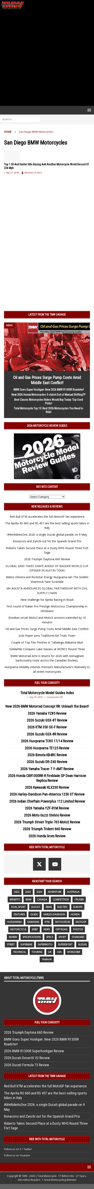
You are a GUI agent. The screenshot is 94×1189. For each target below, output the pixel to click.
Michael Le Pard (33, 172)
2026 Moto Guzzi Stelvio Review (47, 815)
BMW (28, 899)
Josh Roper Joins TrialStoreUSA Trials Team (47, 635)
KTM (47, 922)
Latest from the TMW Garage (47, 314)
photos (78, 929)
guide (34, 914)
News (46, 929)
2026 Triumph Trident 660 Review (47, 829)
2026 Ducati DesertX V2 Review (27, 1058)
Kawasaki (33, 922)
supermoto (45, 944)
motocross (62, 922)
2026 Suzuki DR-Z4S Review (47, 762)
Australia (73, 892)
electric (62, 907)
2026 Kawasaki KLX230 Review (47, 787)
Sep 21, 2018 (12, 172)
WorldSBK (73, 952)
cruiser (79, 899)
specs (49, 937)
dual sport (18, 907)
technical (19, 952)
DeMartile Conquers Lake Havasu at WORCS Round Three (47, 649)
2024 (39, 892)
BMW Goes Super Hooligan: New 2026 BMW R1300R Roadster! (48, 389)
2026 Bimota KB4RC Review (47, 755)
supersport (65, 944)
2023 (28, 892)
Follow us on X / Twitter (18, 1149)
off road (61, 929)
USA (59, 952)
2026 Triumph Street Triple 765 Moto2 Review (47, 822)
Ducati (35, 907)
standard (78, 937)
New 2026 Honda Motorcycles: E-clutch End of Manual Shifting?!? (48, 394)
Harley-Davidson (54, 914)
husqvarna (14, 922)
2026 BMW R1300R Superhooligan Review (34, 1051)
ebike (49, 907)
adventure (54, 892)
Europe (77, 907)
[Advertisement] (47, 58)
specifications (32, 937)
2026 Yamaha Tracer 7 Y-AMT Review (47, 769)
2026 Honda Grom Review (47, 836)
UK (49, 952)
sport (62, 937)
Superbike (26, 944)
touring (37, 952)
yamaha (47, 959)
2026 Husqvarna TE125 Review (47, 748)
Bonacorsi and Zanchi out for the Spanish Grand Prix (47, 541)
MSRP (35, 929)
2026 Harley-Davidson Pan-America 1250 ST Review (47, 794)
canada (42, 899)
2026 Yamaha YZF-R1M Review (47, 808)
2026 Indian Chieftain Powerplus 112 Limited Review (47, 801)
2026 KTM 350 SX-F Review (47, 727)
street (11, 944)
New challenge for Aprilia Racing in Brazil (47, 600)
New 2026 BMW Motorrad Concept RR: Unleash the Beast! (47, 706)
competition (61, 899)
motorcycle (18, 929)
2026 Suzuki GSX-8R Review (47, 734)
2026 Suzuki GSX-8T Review (47, 720)
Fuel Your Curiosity (47, 682)
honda (75, 914)
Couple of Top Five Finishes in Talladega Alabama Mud (47, 642)
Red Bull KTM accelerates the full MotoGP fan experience (47, 516)
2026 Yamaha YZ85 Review (47, 713)
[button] (88, 110)
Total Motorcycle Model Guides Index (47, 693)
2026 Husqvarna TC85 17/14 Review (47, 741)
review (13, 937)
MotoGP (81, 922)
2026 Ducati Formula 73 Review (26, 1065)
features (19, 914)
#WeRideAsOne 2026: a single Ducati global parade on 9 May (47, 534)
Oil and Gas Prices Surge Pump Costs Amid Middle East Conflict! (47, 629)
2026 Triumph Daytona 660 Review (47, 559)
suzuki (82, 944)
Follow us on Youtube (17, 1155)
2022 (17, 892)
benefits (15, 899)
